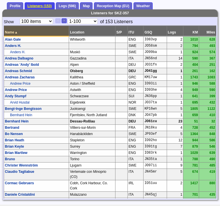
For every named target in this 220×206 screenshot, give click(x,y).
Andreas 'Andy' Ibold (22, 65)
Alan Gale (13, 39)
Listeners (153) (40, 6)
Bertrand (12, 128)
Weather (143, 6)
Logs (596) (67, 6)
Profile (15, 6)
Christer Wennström (21, 165)
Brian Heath (14, 140)
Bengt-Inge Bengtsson (23, 109)
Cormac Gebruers (19, 183)
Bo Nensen (14, 134)
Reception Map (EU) (113, 6)
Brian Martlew (16, 153)
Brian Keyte (14, 146)
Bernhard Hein (21, 115)
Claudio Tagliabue (19, 172)
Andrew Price (20, 84)
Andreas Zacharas (20, 77)
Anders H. (13, 46)
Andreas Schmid (18, 71)
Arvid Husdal (20, 102)
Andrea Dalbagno (19, 58)
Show (9, 21)
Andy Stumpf (15, 96)
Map (86, 6)
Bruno (10, 159)
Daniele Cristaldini (20, 195)
